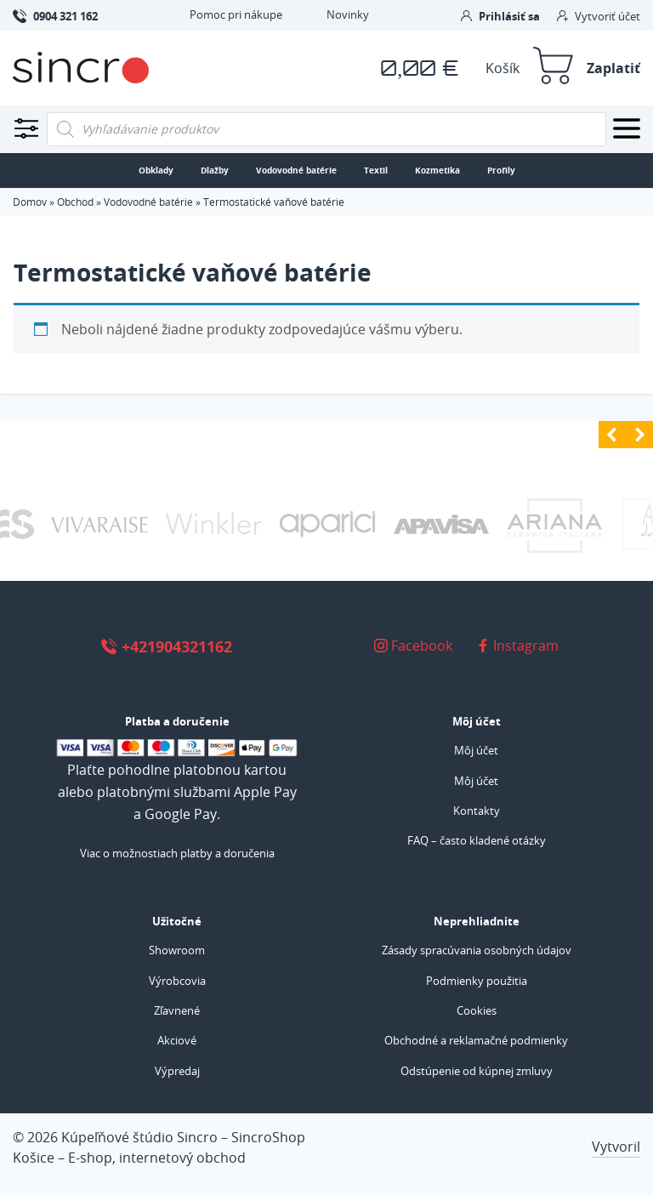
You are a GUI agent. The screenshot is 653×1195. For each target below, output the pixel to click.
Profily (501, 170)
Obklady (156, 170)
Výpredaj (177, 1070)
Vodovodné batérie (296, 170)
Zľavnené (177, 1010)
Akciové (176, 1040)
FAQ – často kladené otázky (476, 840)
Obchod (75, 201)
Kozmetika (437, 170)
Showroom (177, 950)
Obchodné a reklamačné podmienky (476, 1040)
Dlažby (215, 170)
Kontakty (476, 810)
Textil (376, 170)
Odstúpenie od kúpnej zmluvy (476, 1070)
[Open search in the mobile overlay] (326, 129)
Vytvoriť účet (598, 16)
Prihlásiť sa (500, 16)
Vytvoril (616, 1146)
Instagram (517, 645)
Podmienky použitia (476, 980)
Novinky (347, 14)
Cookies (477, 1010)
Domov (30, 201)
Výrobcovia (177, 980)
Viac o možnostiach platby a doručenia (177, 853)
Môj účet (476, 750)
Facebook (413, 645)
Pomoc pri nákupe (236, 14)
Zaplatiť (613, 68)
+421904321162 (166, 646)
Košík (502, 68)
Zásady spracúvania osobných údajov (476, 950)
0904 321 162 (55, 15)
